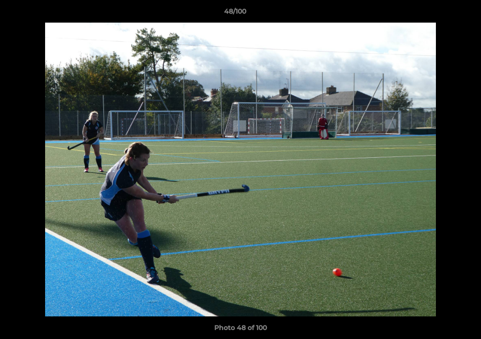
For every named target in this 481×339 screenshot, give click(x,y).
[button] (441, 13)
